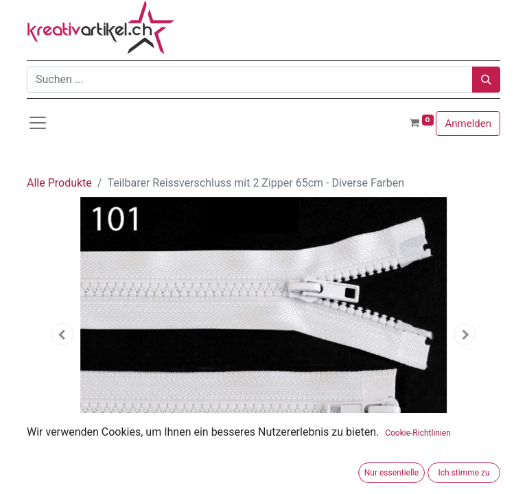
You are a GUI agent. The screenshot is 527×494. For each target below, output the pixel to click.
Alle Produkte (59, 182)
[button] (62, 334)
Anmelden (468, 123)
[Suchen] (486, 80)
